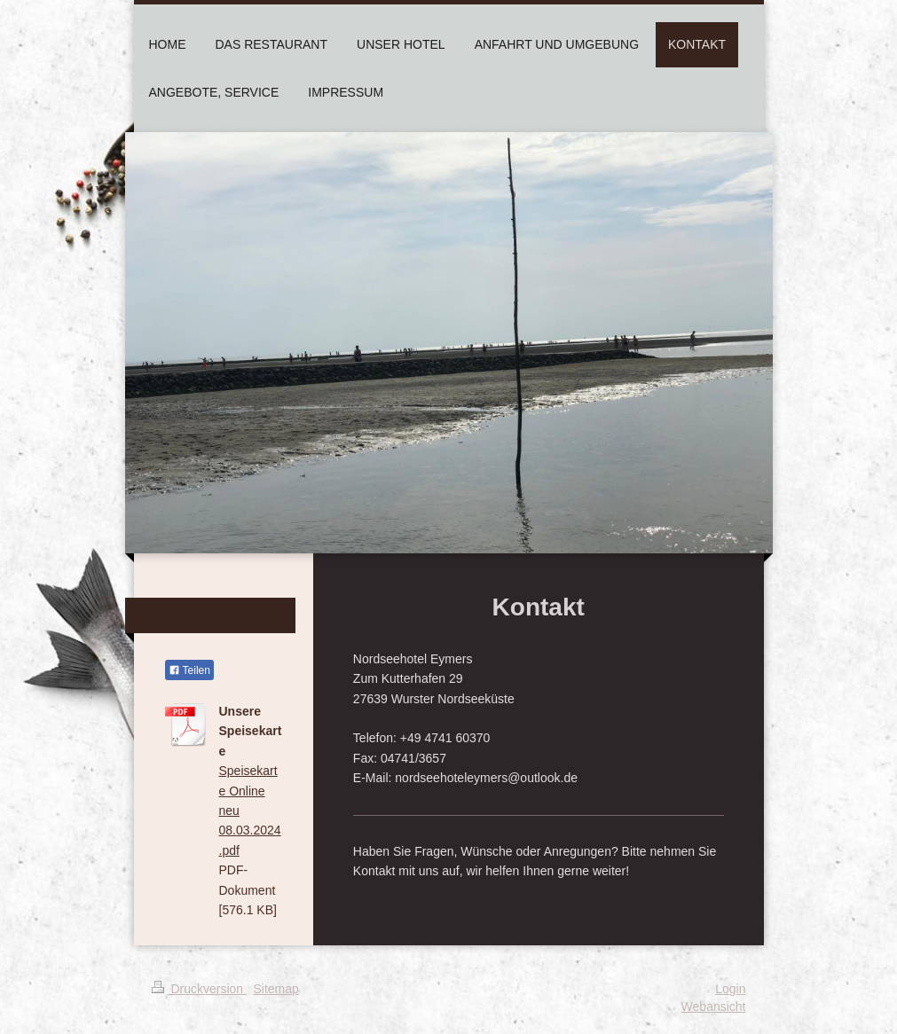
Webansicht (713, 1006)
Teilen (189, 670)
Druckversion (199, 989)
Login (730, 989)
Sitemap (276, 989)
